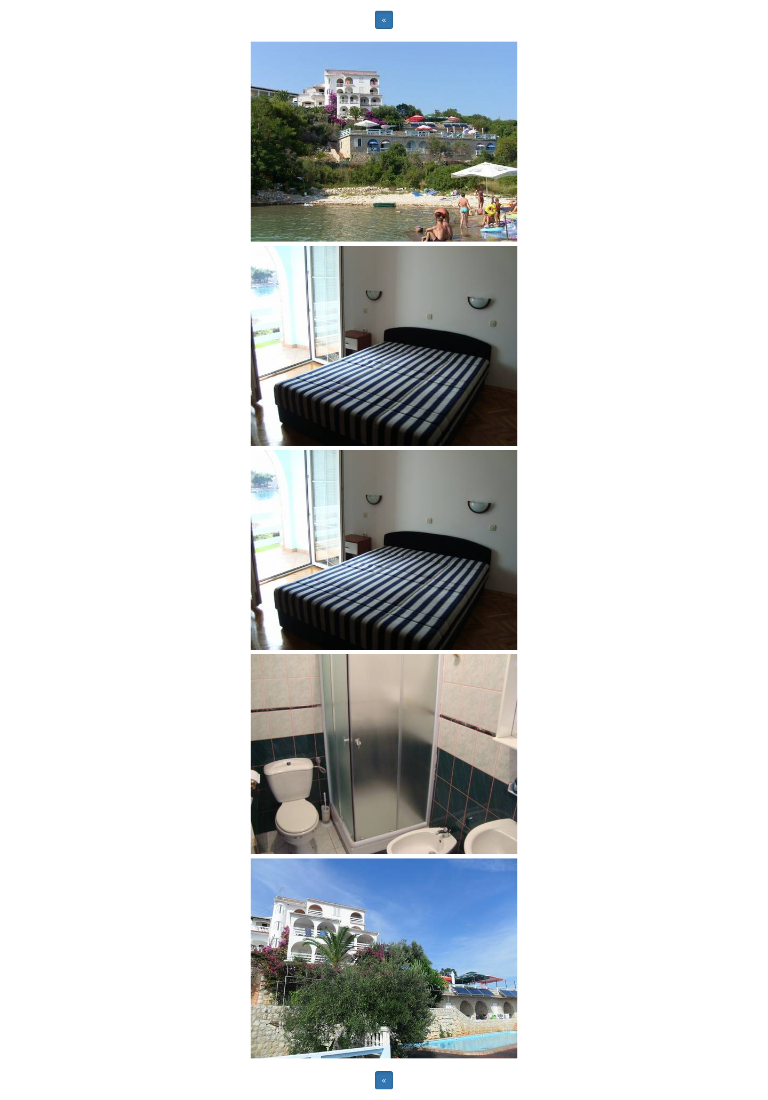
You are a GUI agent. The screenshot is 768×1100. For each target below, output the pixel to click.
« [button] (384, 19)
